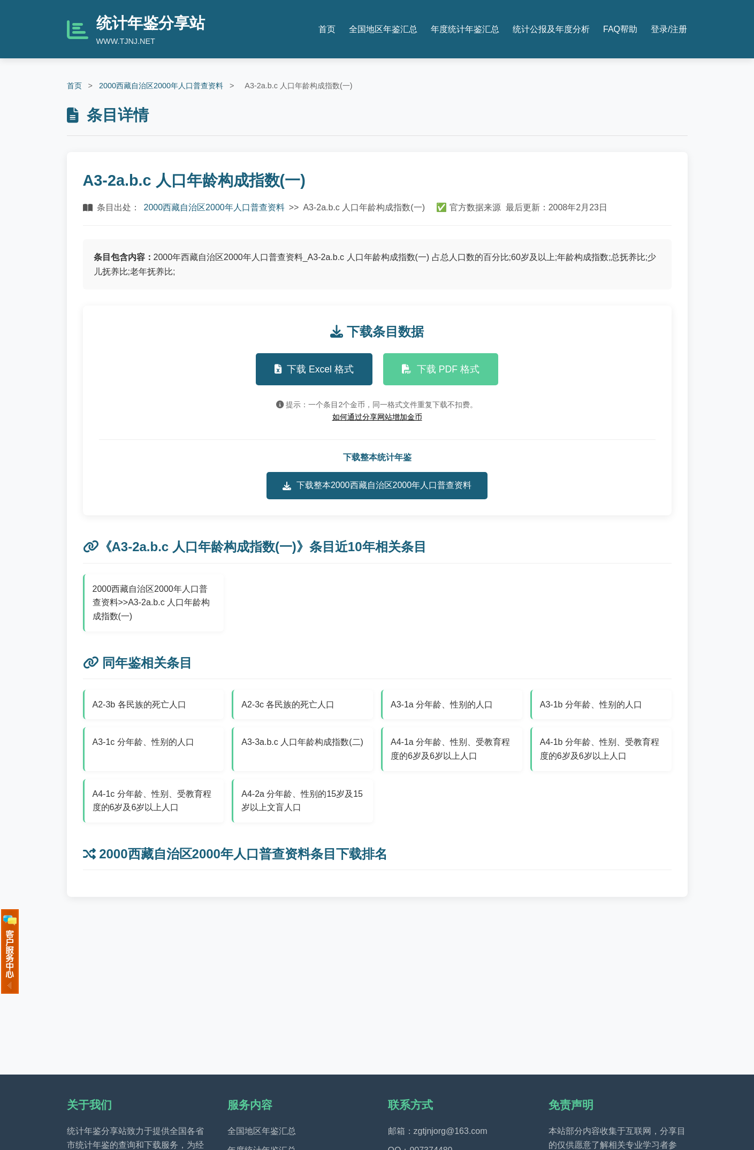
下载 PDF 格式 (440, 369)
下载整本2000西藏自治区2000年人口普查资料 (377, 485)
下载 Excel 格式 (314, 369)
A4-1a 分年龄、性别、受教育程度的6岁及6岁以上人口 (450, 748)
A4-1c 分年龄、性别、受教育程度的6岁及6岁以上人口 (152, 800)
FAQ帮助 (620, 29)
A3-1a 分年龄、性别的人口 (442, 704)
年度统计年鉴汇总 (465, 29)
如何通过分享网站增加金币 (377, 417)
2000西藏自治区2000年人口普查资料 (161, 85)
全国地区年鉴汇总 (383, 29)
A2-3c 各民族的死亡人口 (287, 704)
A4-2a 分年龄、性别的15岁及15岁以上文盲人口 (302, 800)
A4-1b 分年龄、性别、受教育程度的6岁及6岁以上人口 (599, 748)
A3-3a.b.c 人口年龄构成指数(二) (302, 742)
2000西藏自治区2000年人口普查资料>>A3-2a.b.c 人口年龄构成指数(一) (151, 602)
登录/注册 (669, 29)
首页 (327, 29)
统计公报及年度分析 (551, 29)
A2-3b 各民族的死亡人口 (139, 704)
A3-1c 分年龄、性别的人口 (143, 742)
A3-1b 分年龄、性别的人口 (591, 704)
